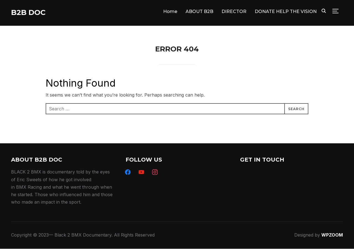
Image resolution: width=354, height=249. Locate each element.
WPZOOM (332, 235)
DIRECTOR (234, 11)
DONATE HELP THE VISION (286, 11)
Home (170, 11)
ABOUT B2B (199, 11)
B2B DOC (28, 12)
